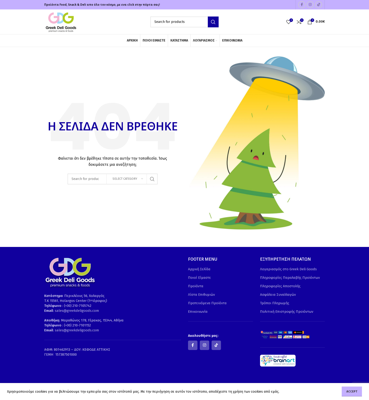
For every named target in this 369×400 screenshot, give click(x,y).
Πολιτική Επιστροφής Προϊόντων (286, 311)
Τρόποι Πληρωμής (274, 303)
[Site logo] (60, 21)
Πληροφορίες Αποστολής (280, 286)
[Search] (184, 22)
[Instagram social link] (310, 4)
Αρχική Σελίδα (199, 269)
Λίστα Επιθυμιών (201, 294)
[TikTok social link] (318, 4)
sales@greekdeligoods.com (77, 310)
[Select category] (126, 179)
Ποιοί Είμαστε (199, 277)
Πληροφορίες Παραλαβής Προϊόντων (290, 277)
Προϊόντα (195, 286)
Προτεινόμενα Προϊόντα (207, 303)
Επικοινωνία (198, 311)
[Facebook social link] (301, 4)
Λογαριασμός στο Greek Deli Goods (288, 269)
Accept (351, 391)
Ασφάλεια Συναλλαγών (278, 294)
